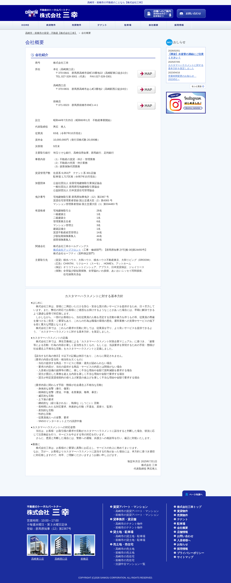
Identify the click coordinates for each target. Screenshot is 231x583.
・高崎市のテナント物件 (128, 523)
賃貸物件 (181, 511)
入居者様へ (182, 540)
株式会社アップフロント (67, 249)
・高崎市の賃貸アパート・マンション (136, 511)
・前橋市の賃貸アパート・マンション (136, 514)
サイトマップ (183, 557)
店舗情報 (181, 531)
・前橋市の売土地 (123, 552)
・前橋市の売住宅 (123, 560)
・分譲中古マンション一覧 (129, 563)
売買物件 (181, 515)
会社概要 (181, 527)
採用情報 (181, 548)
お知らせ (181, 544)
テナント (181, 519)
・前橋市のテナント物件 (128, 527)
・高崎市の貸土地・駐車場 (129, 536)
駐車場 (179, 523)
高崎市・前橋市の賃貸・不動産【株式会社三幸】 (51, 33)
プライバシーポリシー (189, 552)
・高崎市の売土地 (123, 548)
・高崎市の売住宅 (123, 556)
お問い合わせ (183, 536)
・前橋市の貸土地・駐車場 (129, 539)
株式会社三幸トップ (187, 506)
